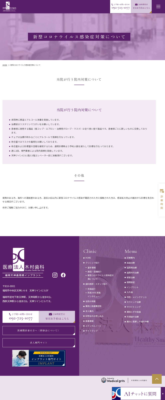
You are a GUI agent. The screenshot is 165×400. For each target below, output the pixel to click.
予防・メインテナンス (137, 297)
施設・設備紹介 (95, 271)
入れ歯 (130, 292)
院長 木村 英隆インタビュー (94, 294)
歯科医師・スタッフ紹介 (96, 283)
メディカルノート (93, 325)
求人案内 (89, 311)
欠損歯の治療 (133, 316)
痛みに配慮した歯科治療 (138, 321)
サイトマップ (91, 330)
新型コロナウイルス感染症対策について (101, 277)
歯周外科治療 (133, 272)
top (157, 379)
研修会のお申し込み (94, 315)
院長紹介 (92, 288)
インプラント (133, 287)
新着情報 (89, 320)
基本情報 (92, 267)
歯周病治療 (132, 267)
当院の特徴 (90, 301)
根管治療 (131, 277)
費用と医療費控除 (93, 306)
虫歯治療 (131, 262)
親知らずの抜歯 (134, 311)
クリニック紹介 (92, 262)
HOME (88, 257)
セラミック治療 (134, 301)
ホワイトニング (134, 306)
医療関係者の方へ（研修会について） (38, 330)
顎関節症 (131, 282)
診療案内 (131, 257)
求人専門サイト (38, 342)
